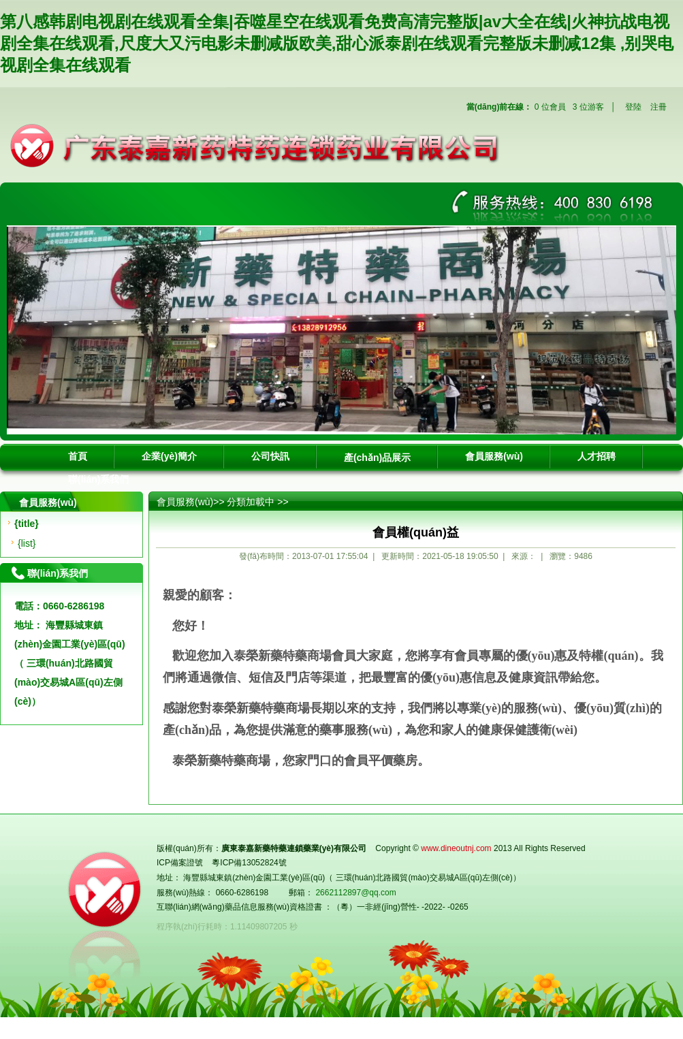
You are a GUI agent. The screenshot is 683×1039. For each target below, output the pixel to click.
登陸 (633, 107)
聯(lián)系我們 (98, 479)
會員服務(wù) (494, 456)
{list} (26, 543)
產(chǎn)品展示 (377, 457)
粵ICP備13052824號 (249, 862)
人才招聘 (596, 456)
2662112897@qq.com (355, 892)
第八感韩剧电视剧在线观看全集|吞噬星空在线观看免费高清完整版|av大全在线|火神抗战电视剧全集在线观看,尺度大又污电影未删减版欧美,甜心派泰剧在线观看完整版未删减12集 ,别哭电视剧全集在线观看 (336, 43)
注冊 (658, 107)
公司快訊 (270, 456)
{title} (26, 523)
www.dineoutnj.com (456, 848)
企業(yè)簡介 (169, 456)
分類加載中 (250, 501)
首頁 (77, 456)
